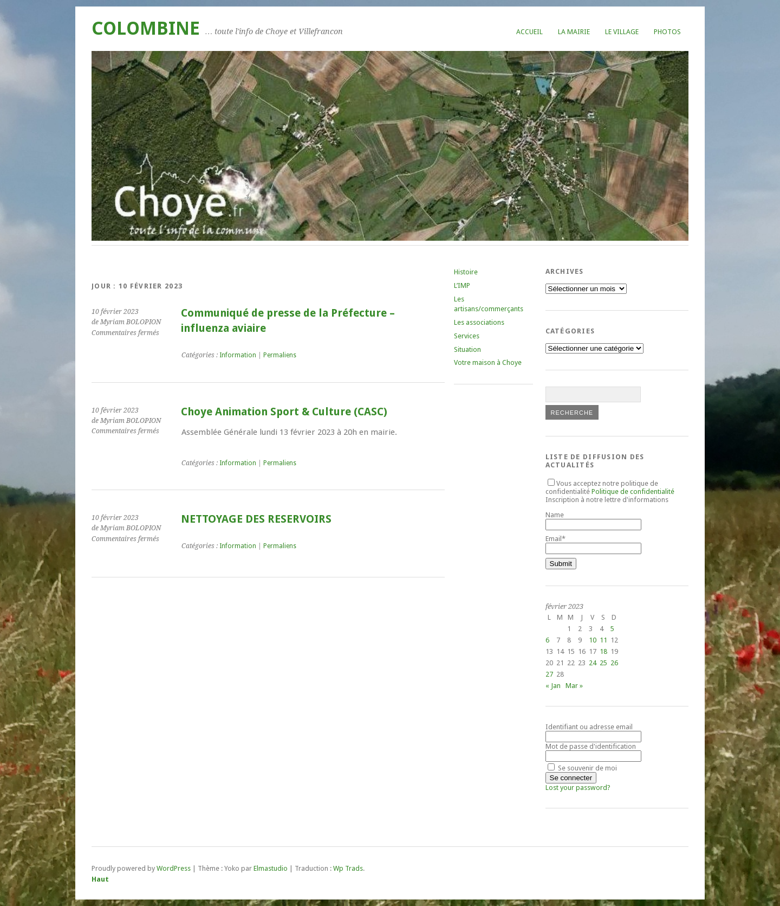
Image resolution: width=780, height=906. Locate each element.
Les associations (479, 322)
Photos (667, 32)
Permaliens (279, 355)
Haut (100, 879)
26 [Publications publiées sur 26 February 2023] (614, 663)
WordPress (174, 868)
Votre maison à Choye (488, 362)
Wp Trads (348, 868)
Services (466, 336)
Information (237, 355)
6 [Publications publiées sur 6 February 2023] (547, 640)
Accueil (529, 32)
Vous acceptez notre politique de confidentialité (609, 487)
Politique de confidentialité (633, 491)
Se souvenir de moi (582, 768)
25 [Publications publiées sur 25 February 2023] (603, 663)
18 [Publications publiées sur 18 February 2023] (603, 651)
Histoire (466, 272)
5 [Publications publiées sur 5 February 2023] (612, 629)
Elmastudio (270, 868)
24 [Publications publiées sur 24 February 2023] (592, 663)
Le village (622, 32)
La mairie (574, 32)
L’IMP (462, 285)
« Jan (553, 686)
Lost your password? (577, 787)
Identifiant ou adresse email (589, 727)
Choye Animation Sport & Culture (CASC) (284, 412)
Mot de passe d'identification (590, 746)
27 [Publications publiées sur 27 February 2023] (549, 674)
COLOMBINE (146, 28)
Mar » (574, 686)
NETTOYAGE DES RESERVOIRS (256, 519)
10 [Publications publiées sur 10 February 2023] (592, 640)
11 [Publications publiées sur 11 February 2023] (603, 640)
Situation (467, 349)
